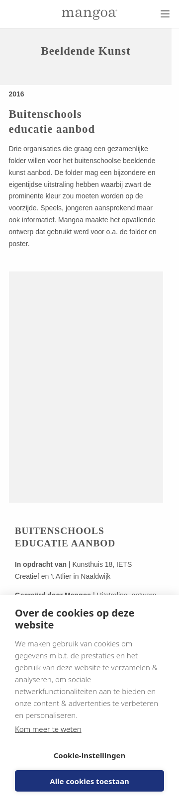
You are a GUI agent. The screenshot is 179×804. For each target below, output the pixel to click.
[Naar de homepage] (89, 14)
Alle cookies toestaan (89, 781)
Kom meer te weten (48, 729)
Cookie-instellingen (90, 755)
